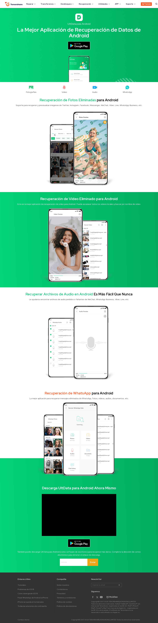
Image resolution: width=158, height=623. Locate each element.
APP (117, 4)
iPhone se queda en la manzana (31, 602)
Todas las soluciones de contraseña (32, 606)
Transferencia (47, 4)
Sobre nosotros (63, 585)
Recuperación (85, 4)
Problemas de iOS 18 (26, 589)
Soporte (129, 4)
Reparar (29, 4)
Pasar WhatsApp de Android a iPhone (33, 598)
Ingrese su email (106, 585)
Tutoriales (22, 585)
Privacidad (61, 593)
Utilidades (103, 4)
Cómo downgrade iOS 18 (28, 593)
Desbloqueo (66, 4)
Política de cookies (64, 602)
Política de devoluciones (67, 606)
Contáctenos (62, 589)
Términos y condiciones (66, 598)
